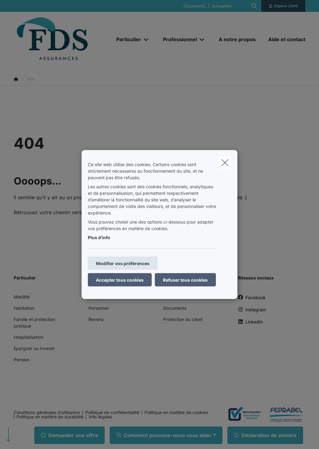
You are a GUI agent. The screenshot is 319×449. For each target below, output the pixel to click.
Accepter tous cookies (120, 280)
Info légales (100, 417)
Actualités (221, 6)
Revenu (96, 319)
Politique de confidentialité (112, 412)
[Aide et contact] (283, 39)
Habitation (24, 308)
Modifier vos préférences (123, 263)
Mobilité (22, 296)
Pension (22, 359)
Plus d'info (99, 237)
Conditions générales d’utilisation (47, 412)
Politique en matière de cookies (176, 412)
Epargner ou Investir (34, 348)
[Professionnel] (177, 39)
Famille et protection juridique (34, 322)
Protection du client (183, 319)
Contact (171, 296)
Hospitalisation (28, 337)
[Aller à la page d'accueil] (60, 39)
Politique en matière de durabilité (50, 417)
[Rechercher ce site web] (254, 6)
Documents (194, 6)
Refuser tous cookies (185, 280)
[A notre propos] (237, 39)
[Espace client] (283, 6)
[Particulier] (126, 39)
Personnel (98, 308)
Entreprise (98, 296)
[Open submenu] (146, 39)
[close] (225, 162)
